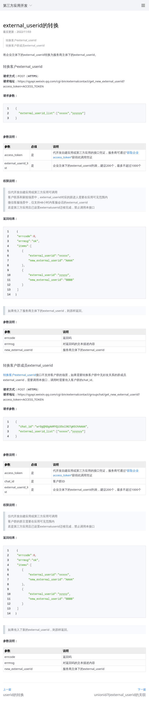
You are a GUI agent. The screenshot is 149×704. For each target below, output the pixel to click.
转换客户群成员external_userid (25, 45)
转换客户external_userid (21, 40)
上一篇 (7, 682)
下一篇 (142, 682)
